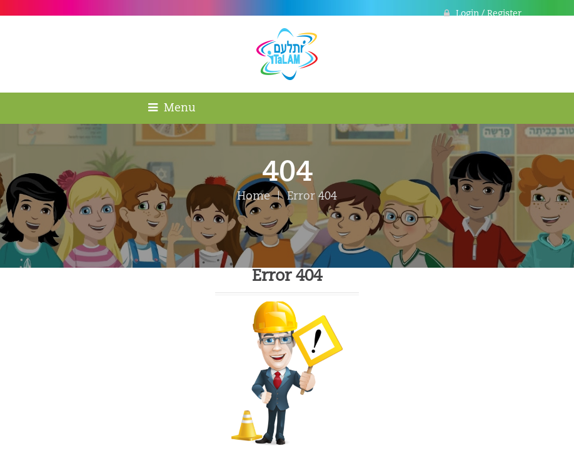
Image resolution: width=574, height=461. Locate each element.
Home (253, 196)
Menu (172, 108)
